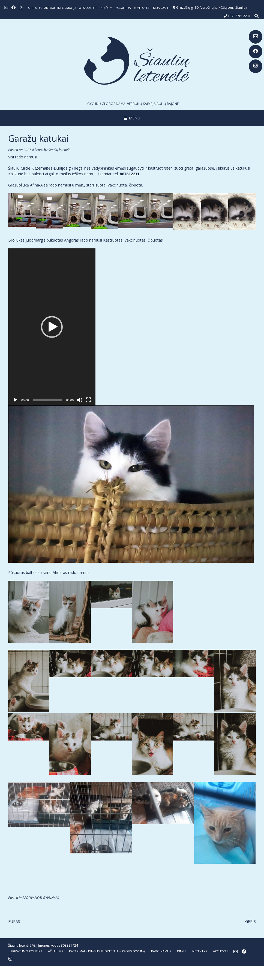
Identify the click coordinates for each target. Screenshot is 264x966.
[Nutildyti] (79, 400)
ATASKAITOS (88, 8)
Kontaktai (141, 8)
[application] (51, 326)
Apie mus (34, 8)
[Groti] (15, 400)
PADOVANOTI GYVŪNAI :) (40, 897)
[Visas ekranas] (88, 400)
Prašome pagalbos (115, 8)
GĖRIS (250, 921)
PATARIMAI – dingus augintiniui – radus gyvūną (107, 951)
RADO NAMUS (161, 951)
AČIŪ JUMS (55, 951)
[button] (52, 327)
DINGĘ (181, 951)
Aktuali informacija (60, 8)
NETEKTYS (199, 951)
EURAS (14, 921)
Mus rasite (161, 8)
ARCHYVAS (220, 951)
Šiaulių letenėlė (59, 150)
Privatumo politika (26, 951)
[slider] (47, 400)
